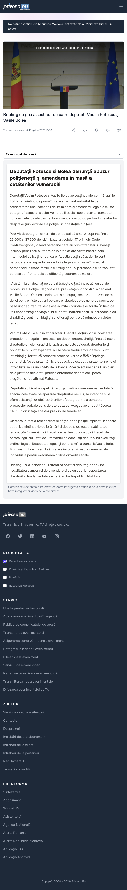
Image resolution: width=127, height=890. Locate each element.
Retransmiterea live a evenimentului (30, 673)
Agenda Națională (17, 824)
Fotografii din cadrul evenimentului (29, 649)
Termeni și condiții (17, 769)
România (14, 577)
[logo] (15, 514)
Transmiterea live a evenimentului (28, 681)
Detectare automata (22, 561)
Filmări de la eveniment (20, 657)
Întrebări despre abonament (24, 737)
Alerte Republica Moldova (23, 841)
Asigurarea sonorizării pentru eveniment (33, 641)
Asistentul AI (12, 816)
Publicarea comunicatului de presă (29, 624)
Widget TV (11, 808)
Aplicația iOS (13, 849)
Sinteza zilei (12, 792)
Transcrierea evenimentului (23, 632)
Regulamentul (13, 761)
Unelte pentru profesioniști (23, 608)
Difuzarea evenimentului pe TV (26, 689)
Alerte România (15, 833)
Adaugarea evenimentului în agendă (30, 616)
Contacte (10, 720)
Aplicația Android (16, 857)
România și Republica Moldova (29, 569)
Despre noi (11, 728)
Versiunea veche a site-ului (23, 712)
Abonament (12, 800)
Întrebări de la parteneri (21, 753)
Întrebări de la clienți (18, 745)
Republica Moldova (21, 585)
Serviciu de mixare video (21, 665)
